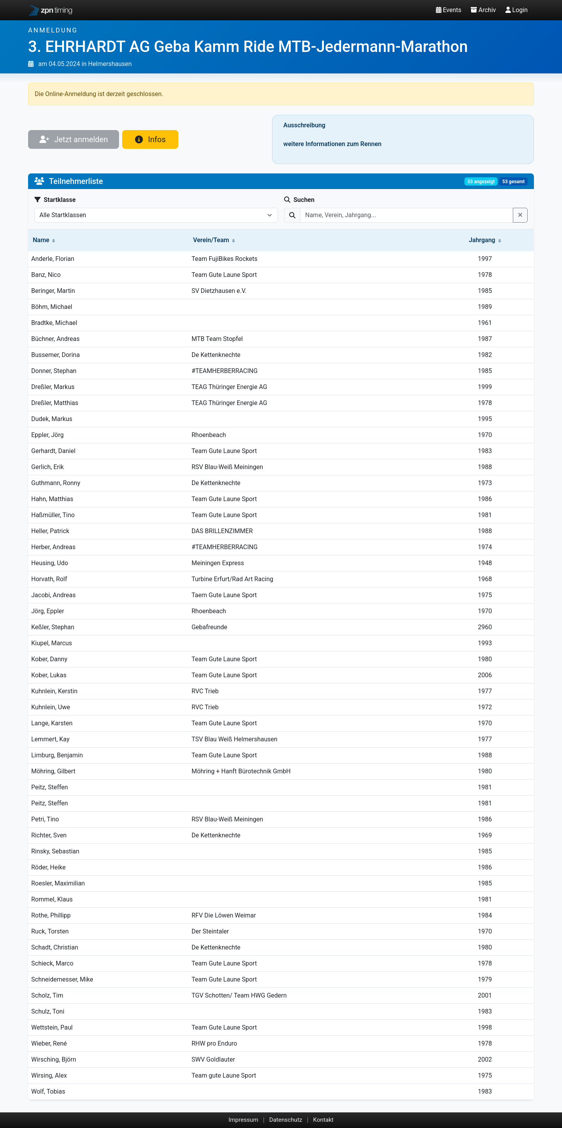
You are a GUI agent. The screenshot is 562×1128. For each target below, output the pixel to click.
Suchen (299, 199)
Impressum (243, 1119)
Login (516, 10)
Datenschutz (285, 1119)
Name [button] (44, 240)
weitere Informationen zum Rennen (332, 144)
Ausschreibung (304, 125)
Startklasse (55, 199)
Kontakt (323, 1119)
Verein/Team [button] (214, 240)
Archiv (483, 10)
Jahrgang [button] (485, 240)
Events (448, 10)
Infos (150, 139)
